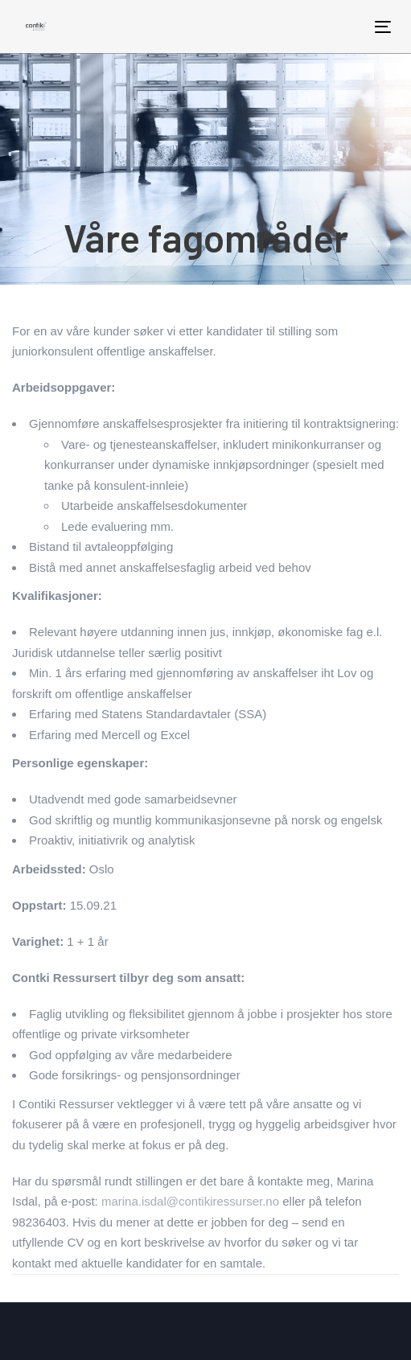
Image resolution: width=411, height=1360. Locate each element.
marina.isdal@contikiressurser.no (190, 1201)
